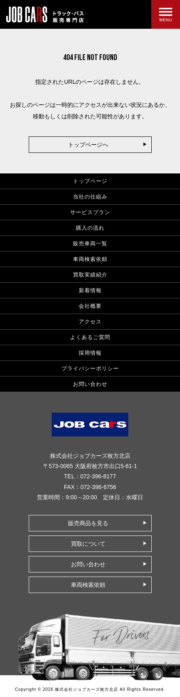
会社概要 (90, 306)
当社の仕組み (90, 197)
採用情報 (90, 353)
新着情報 (90, 290)
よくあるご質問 (90, 337)
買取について (88, 543)
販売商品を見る (88, 523)
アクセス (90, 321)
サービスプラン (90, 212)
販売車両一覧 (90, 243)
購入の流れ (90, 228)
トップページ (90, 181)
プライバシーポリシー (90, 368)
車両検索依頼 (90, 259)
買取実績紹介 (90, 275)
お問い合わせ (90, 384)
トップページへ (88, 144)
